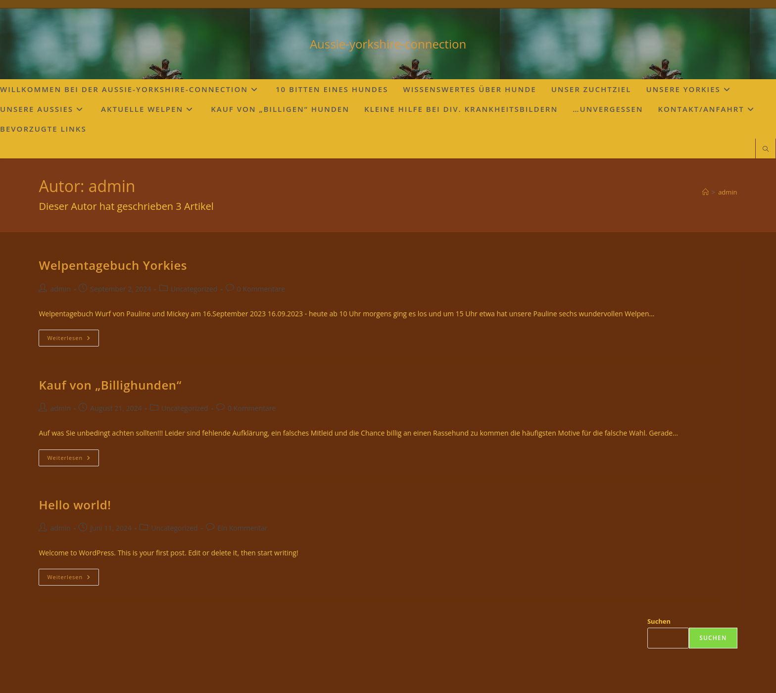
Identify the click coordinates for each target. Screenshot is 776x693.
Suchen (659, 621)
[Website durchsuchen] (766, 149)
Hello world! (75, 504)
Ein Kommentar (242, 528)
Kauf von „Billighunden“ (110, 385)
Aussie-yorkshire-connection (388, 44)
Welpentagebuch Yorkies (113, 265)
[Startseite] (705, 192)
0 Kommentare (261, 289)
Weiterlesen (73, 339)
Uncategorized (194, 289)
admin (727, 192)
